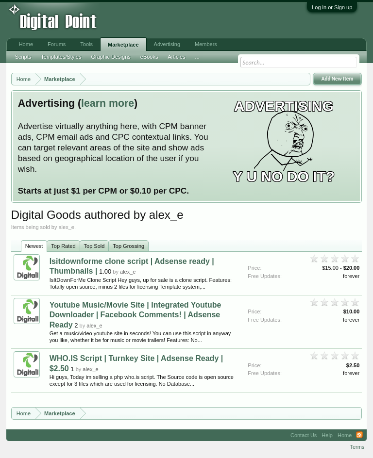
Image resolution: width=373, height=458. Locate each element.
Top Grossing (128, 246)
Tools (86, 44)
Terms (357, 447)
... (197, 57)
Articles (176, 57)
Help (327, 435)
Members (206, 44)
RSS (359, 435)
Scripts (23, 57)
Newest (34, 246)
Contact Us (303, 435)
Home (26, 44)
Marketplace (123, 45)
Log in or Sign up (332, 7)
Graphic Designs (110, 57)
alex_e (128, 272)
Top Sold (94, 246)
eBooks (149, 57)
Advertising (167, 44)
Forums (57, 44)
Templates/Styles (61, 57)
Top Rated (63, 246)
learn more (107, 103)
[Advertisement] (160, 20)
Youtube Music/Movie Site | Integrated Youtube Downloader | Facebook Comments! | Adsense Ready (135, 315)
